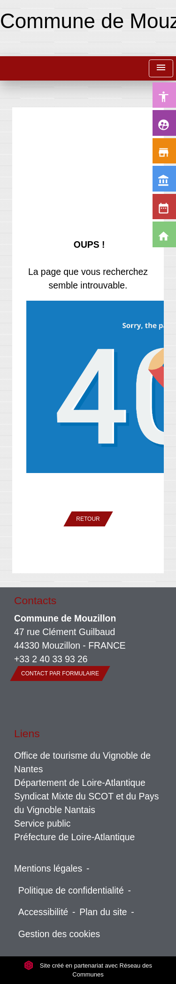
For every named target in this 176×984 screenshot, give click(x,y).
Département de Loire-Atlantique (79, 782)
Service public (42, 823)
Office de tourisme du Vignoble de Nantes (82, 762)
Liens (27, 733)
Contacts (35, 600)
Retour (87, 519)
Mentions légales (48, 868)
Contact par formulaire (60, 673)
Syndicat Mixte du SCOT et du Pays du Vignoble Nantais (86, 803)
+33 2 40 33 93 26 (51, 659)
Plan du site (103, 912)
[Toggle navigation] (161, 68)
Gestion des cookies (59, 934)
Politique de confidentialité (71, 890)
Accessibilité (43, 912)
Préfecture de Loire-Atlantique (74, 837)
